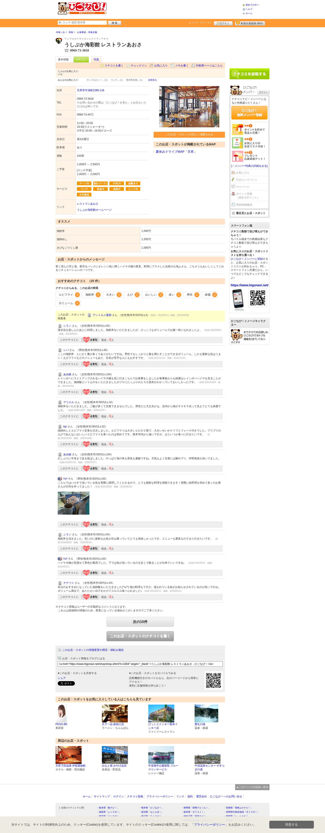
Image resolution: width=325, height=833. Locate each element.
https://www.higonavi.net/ (249, 285)
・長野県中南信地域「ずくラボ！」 (241, 812)
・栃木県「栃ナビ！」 (108, 807)
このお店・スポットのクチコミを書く (140, 636)
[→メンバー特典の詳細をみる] (249, 165)
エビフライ (69, 294)
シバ (66, 350)
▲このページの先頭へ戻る (252, 787)
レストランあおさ (87, 203)
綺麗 (211, 294)
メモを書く (182, 65)
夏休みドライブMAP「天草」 (176, 151)
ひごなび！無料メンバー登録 (249, 113)
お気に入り (161, 65)
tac (65, 426)
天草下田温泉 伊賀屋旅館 (71, 765)
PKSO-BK (61, 724)
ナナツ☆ (68, 582)
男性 (193, 294)
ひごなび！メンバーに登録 (247, 258)
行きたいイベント (246, 179)
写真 (96, 59)
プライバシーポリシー (159, 796)
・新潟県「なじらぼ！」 (151, 812)
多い (175, 294)
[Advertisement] (174, 9)
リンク (180, 796)
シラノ (67, 325)
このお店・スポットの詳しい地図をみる (189, 134)
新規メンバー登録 (250, 23)
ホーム (249, 13)
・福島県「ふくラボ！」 (109, 812)
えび (133, 294)
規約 (190, 796)
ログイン (223, 23)
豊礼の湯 (200, 724)
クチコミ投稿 (135, 796)
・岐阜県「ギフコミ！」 (193, 812)
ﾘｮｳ (65, 478)
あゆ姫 (67, 374)
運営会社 (201, 796)
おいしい (154, 294)
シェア (62, 678)
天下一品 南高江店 (113, 724)
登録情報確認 (244, 204)
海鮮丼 (93, 294)
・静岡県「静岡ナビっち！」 (195, 807)
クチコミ (81, 59)
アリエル (68, 402)
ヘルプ (249, 9)
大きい (113, 294)
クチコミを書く (114, 65)
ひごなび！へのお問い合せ (226, 796)
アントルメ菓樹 (102, 315)
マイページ (242, 186)
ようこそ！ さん (200, 22)
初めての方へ (252, 5)
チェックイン (139, 65)
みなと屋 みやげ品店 (114, 765)
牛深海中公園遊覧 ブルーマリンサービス (163, 767)
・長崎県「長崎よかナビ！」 (238, 807)
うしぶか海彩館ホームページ (94, 209)
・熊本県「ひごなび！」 (151, 807)
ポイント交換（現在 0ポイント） (248, 195)
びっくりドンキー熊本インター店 (163, 726)
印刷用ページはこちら (209, 65)
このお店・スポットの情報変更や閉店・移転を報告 (93, 650)
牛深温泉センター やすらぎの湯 (210, 767)
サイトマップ (102, 796)
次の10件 (140, 622)
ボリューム (69, 303)
